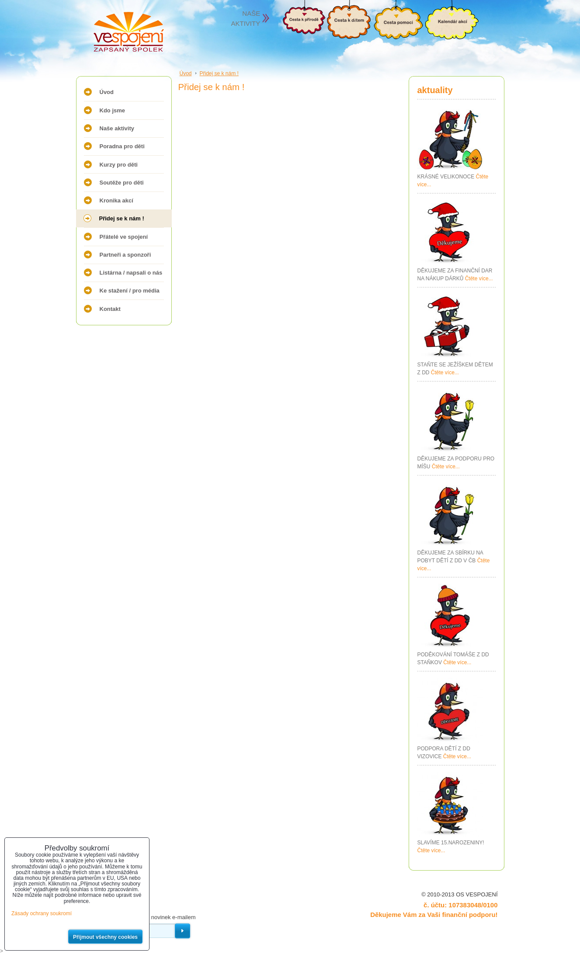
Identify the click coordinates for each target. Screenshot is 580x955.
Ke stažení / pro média (130, 290)
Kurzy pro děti (119, 164)
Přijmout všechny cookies (105, 937)
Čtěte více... (479, 278)
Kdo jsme (112, 110)
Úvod (107, 92)
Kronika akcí (116, 200)
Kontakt (110, 309)
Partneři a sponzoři (125, 254)
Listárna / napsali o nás (131, 272)
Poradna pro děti (122, 146)
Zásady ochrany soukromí (41, 913)
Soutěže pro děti (122, 182)
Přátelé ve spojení (124, 237)
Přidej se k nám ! (121, 218)
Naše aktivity (117, 128)
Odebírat (182, 931)
